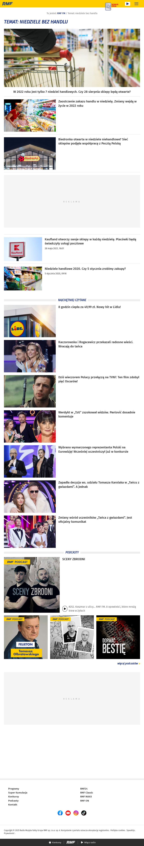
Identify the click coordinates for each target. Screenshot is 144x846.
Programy (13, 788)
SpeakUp (131, 830)
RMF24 (83, 788)
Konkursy (13, 796)
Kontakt (12, 804)
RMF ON (84, 800)
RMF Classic (86, 792)
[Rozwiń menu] (136, 4)
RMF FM (61, 13)
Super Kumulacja (17, 792)
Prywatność (9, 833)
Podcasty (13, 800)
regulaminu (104, 830)
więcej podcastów (127, 663)
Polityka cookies (117, 830)
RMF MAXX (86, 796)
